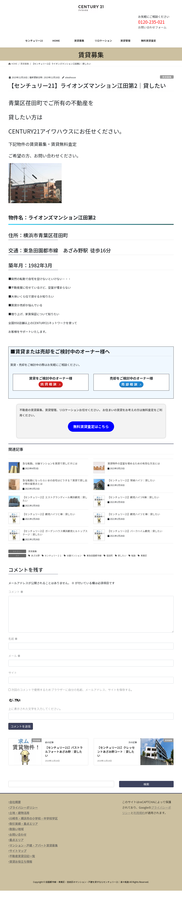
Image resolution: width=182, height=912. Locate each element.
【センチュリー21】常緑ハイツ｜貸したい (131, 480)
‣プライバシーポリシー (23, 807)
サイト (12, 672)
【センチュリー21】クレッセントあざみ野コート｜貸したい (116, 751)
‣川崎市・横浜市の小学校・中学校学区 (33, 818)
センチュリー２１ (53, 555)
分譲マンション (74, 555)
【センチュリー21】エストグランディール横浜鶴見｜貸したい (55, 499)
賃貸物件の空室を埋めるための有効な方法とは (134, 463)
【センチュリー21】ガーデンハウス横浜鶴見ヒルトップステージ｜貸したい (55, 532)
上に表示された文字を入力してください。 (35, 709)
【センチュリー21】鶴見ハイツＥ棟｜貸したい (134, 514)
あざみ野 (35, 555)
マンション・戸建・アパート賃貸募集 (33, 845)
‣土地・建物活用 (18, 813)
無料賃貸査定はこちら (91, 426)
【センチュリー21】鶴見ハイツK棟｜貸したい (133, 497)
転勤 (133, 555)
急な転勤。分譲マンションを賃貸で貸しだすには (50, 463)
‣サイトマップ (17, 850)
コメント (15, 592)
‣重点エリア (16, 840)
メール (14, 656)
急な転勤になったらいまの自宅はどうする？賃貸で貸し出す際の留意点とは (55, 482)
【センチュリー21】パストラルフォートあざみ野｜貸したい (64, 751)
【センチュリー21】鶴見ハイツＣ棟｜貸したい (49, 514)
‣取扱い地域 (16, 829)
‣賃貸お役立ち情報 (20, 861)
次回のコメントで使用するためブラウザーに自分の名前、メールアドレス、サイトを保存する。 (72, 690)
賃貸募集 (166, 77)
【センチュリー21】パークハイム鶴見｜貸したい (135, 531)
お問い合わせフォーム (152, 27)
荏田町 (109, 555)
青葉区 (144, 555)
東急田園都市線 (94, 555)
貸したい (122, 555)
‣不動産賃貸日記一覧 (21, 856)
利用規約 (139, 813)
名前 (13, 638)
